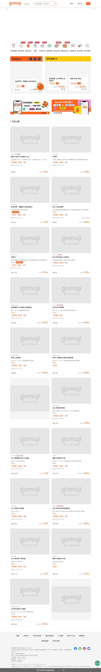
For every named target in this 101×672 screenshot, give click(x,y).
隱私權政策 (45, 641)
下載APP (26, 636)
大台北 (26, 4)
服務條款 (82, 636)
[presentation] (7, 8)
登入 (88, 3)
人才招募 (60, 636)
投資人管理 (56, 641)
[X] (64, 670)
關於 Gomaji (71, 636)
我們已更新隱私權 (45, 670)
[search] (55, 4)
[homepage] (15, 4)
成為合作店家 (37, 636)
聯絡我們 (19, 661)
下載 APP (79, 3)
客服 (71, 3)
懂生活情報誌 (49, 636)
